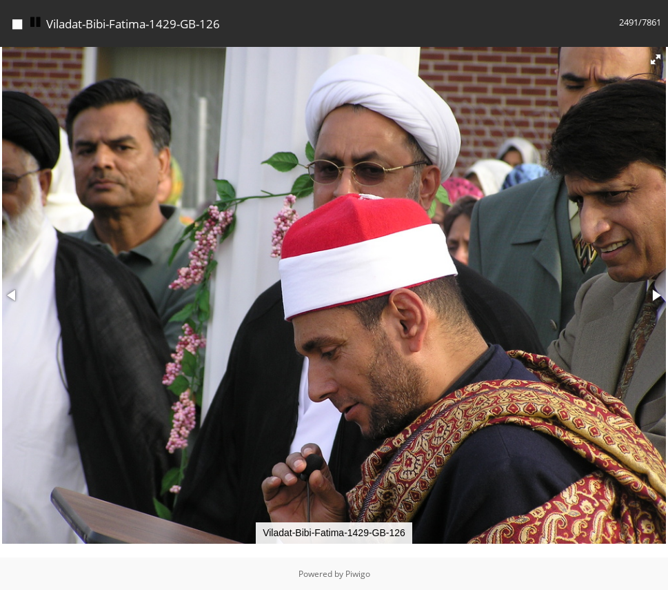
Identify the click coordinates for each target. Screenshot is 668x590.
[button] (656, 59)
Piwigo (357, 574)
